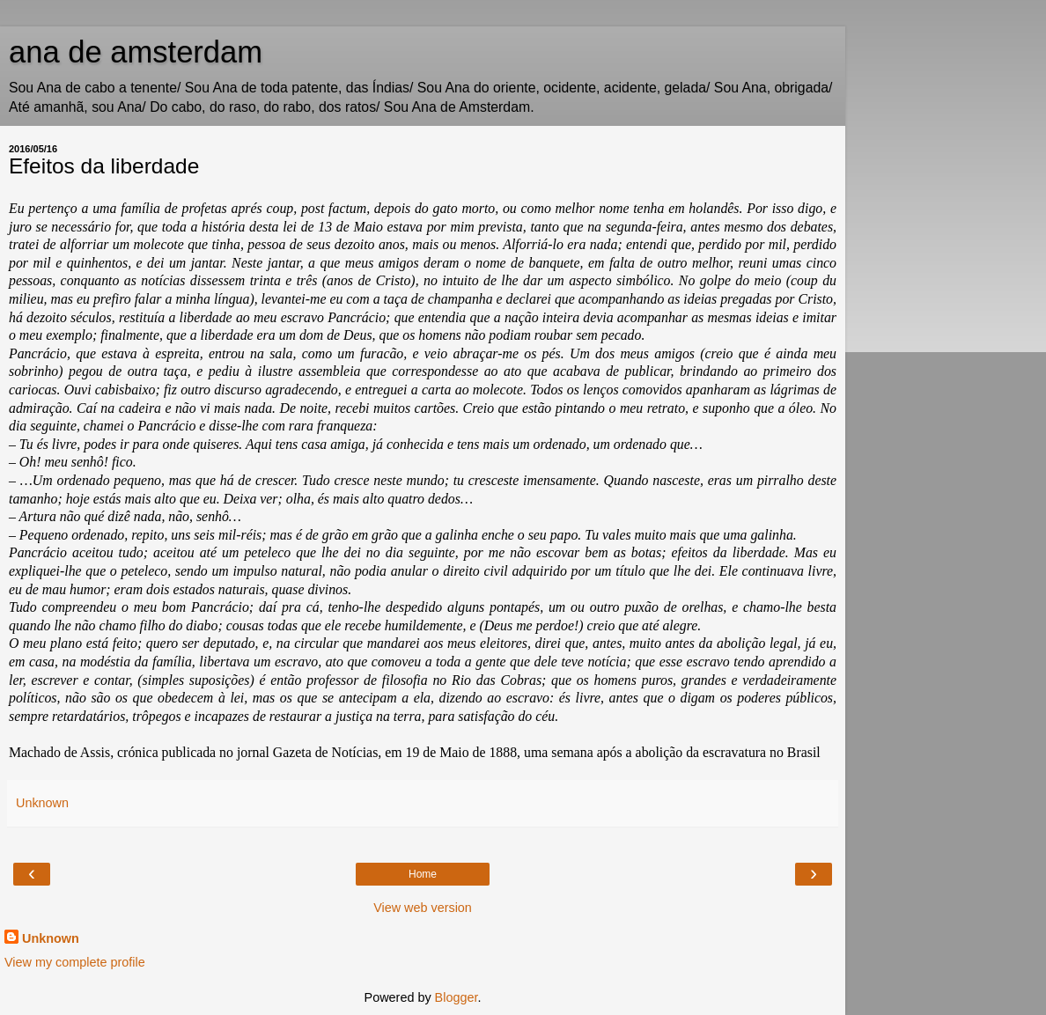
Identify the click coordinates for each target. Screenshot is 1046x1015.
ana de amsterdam (135, 52)
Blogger (456, 997)
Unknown (50, 938)
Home (423, 874)
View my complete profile (74, 962)
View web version (422, 908)
